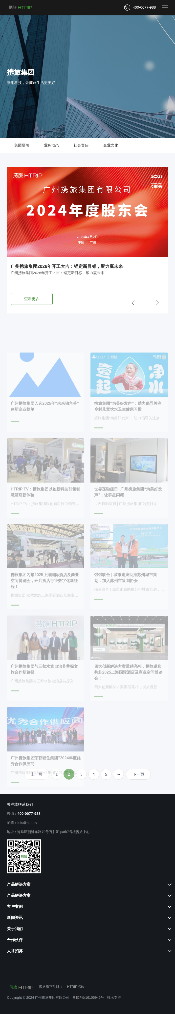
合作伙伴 (15, 940)
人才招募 (15, 951)
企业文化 (110, 145)
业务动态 (51, 145)
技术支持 (114, 997)
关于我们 (15, 929)
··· (118, 774)
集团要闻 (21, 145)
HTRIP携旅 (75, 987)
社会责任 (81, 145)
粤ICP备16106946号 (88, 997)
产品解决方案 (19, 884)
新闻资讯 (15, 918)
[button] (134, 303)
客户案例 (15, 906)
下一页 (138, 774)
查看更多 (31, 299)
